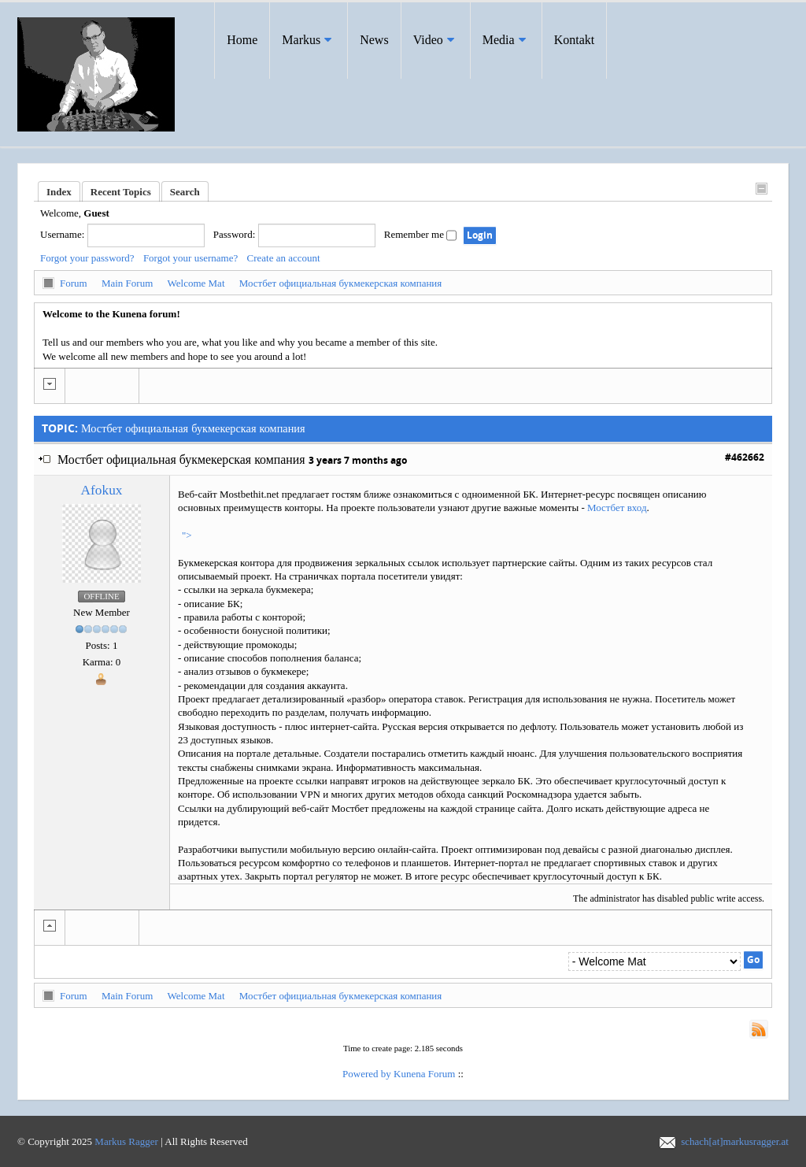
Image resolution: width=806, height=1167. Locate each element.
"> (187, 535)
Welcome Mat (196, 283)
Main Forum (127, 283)
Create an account (283, 258)
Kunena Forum (424, 1074)
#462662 (744, 457)
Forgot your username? (190, 258)
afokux (102, 490)
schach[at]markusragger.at (735, 1141)
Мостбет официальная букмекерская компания (340, 283)
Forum (73, 283)
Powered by (366, 1074)
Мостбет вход (617, 507)
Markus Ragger (126, 1141)
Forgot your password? (87, 258)
